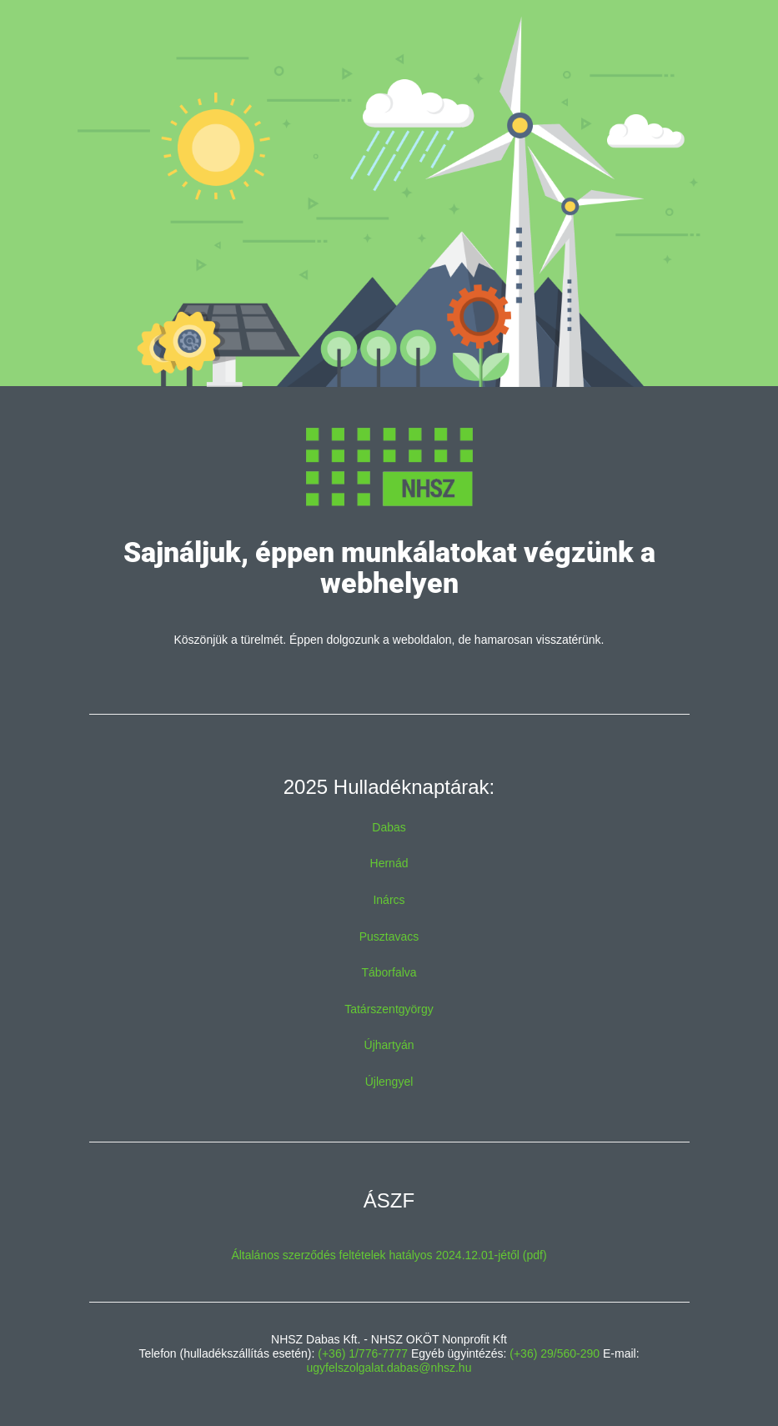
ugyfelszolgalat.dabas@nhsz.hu (389, 1367)
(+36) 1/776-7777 (363, 1353)
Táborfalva (388, 972)
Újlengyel (389, 1081)
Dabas (388, 827)
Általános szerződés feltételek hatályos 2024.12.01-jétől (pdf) (388, 1255)
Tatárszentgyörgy (389, 1009)
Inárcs (388, 899)
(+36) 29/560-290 (554, 1353)
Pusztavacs (389, 936)
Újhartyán (389, 1045)
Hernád (389, 863)
